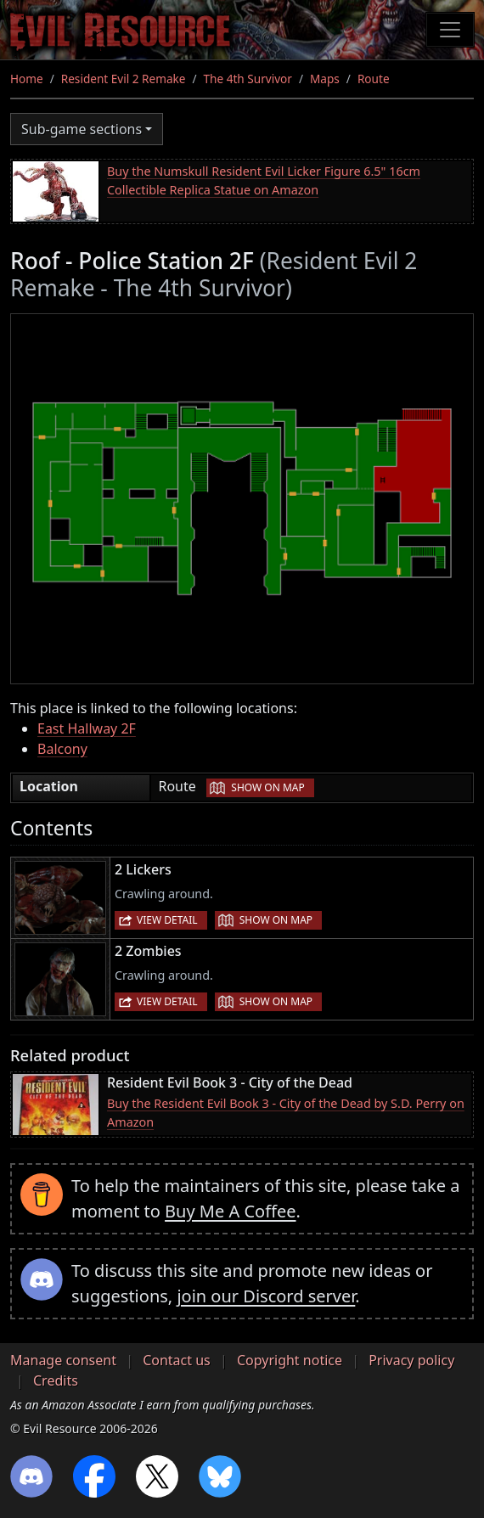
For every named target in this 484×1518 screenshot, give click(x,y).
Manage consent (63, 1360)
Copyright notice (289, 1360)
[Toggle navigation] (450, 30)
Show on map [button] (267, 787)
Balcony (62, 748)
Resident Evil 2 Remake (123, 78)
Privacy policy (411, 1360)
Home (26, 78)
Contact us (177, 1360)
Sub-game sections (81, 129)
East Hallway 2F (86, 728)
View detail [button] (167, 920)
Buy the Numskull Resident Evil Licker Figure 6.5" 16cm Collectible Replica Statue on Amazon (263, 180)
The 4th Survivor (248, 78)
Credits (55, 1380)
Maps (325, 78)
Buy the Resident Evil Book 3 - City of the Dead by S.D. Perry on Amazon (285, 1112)
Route (373, 78)
